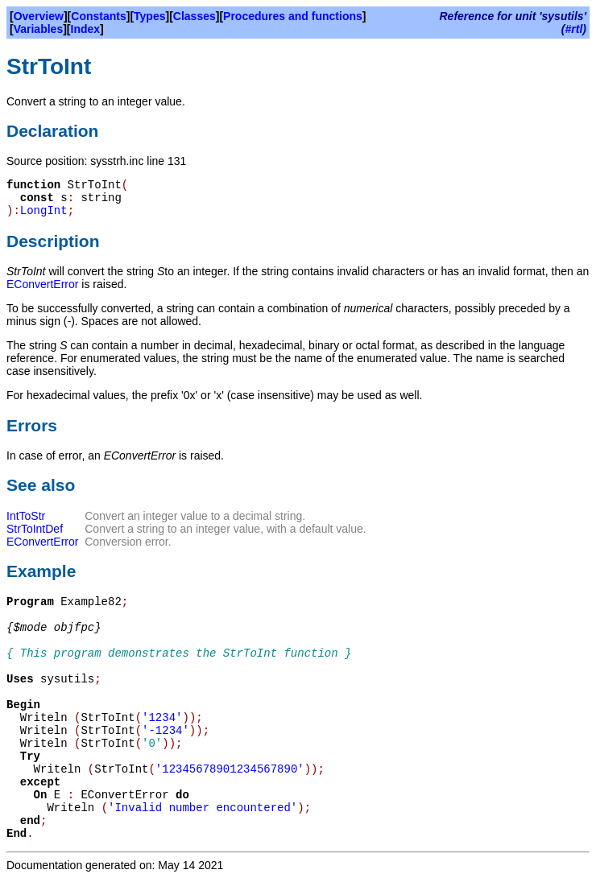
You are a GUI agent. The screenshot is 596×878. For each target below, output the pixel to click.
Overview (39, 16)
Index (86, 29)
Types (149, 16)
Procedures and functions (292, 16)
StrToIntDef (34, 528)
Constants (98, 16)
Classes (194, 16)
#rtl (574, 29)
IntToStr (25, 515)
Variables (39, 29)
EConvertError (42, 284)
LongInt (44, 210)
